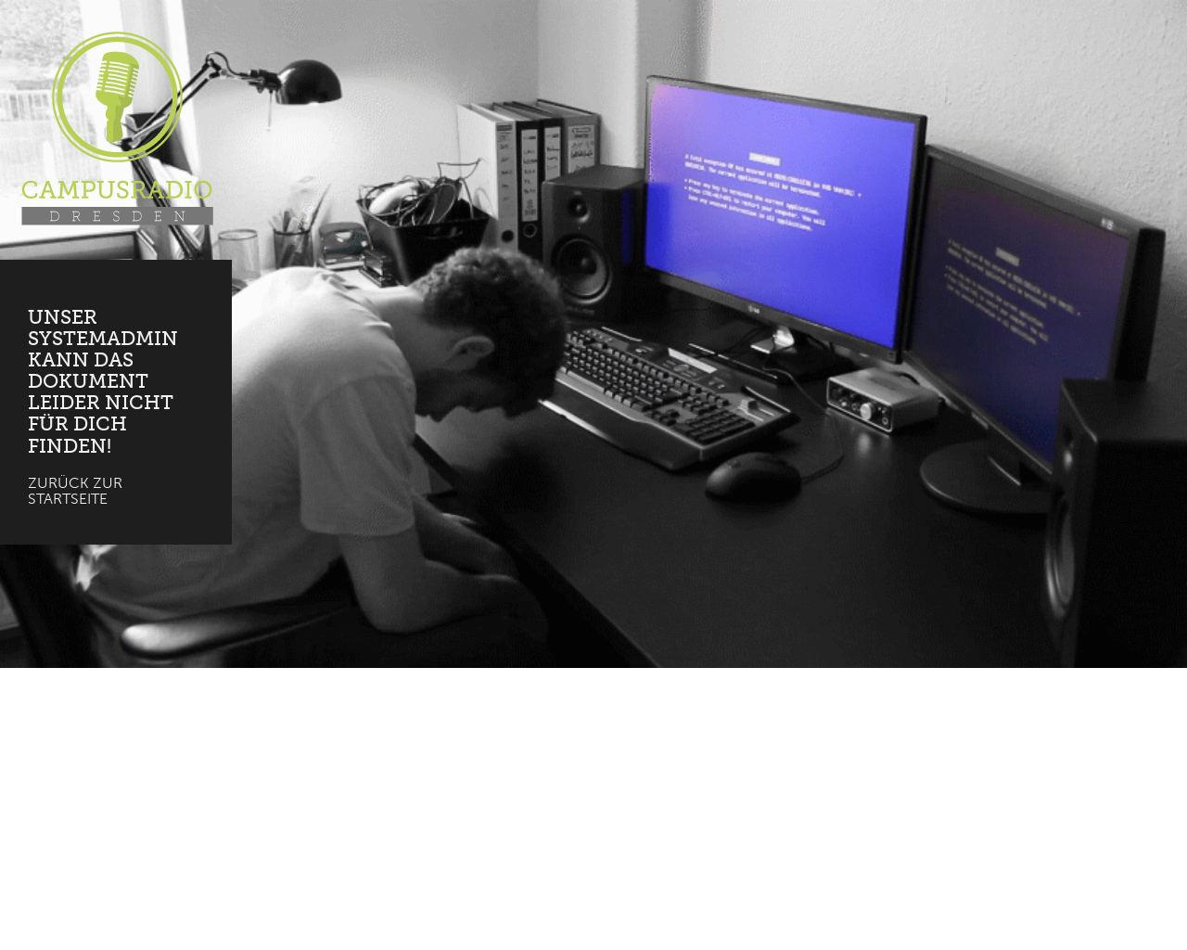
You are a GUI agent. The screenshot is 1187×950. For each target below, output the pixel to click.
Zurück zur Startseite (75, 491)
